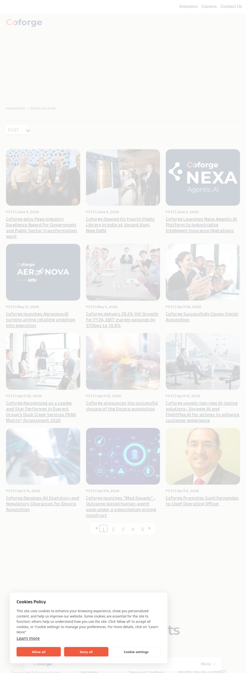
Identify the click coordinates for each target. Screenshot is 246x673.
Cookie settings (136, 652)
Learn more (30, 638)
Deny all (86, 652)
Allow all (38, 652)
